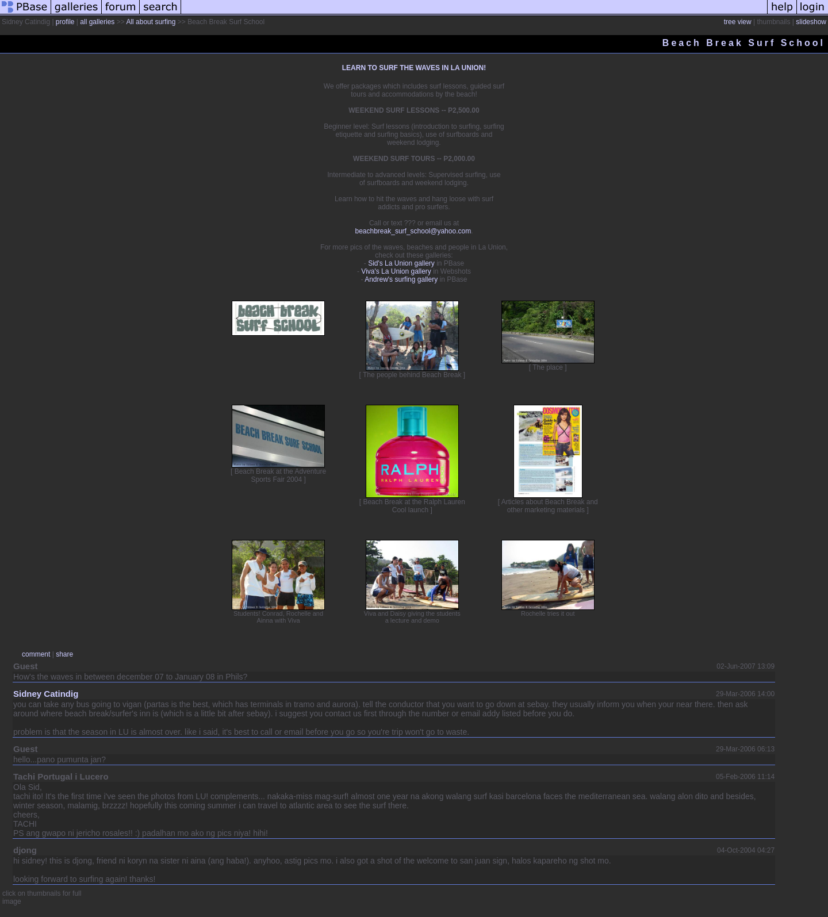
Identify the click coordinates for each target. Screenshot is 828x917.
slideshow (811, 22)
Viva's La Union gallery (396, 271)
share (64, 654)
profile (65, 22)
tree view (738, 22)
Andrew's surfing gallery (401, 279)
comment (36, 654)
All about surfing (150, 22)
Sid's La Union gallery (401, 263)
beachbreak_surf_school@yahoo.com (413, 231)
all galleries (97, 22)
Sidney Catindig (45, 694)
